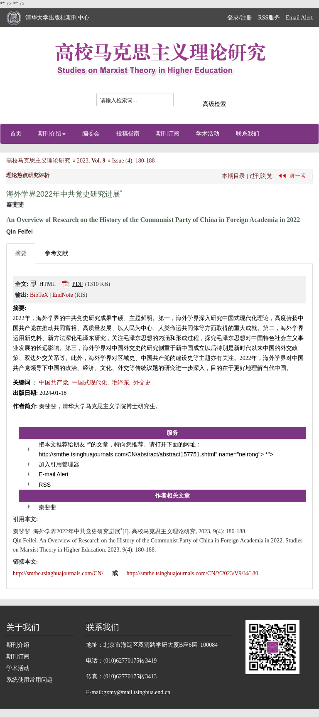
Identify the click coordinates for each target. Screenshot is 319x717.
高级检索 (214, 104)
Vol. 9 (98, 161)
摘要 (21, 253)
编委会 (91, 134)
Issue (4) (122, 161)
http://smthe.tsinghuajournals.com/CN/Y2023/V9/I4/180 (192, 573)
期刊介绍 (52, 134)
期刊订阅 (167, 134)
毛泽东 (120, 382)
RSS (45, 484)
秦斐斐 (47, 507)
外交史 (142, 382)
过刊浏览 (260, 175)
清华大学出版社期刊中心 (57, 18)
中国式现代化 (89, 382)
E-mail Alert (54, 474)
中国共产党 (53, 382)
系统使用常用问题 (29, 680)
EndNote (62, 295)
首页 (16, 134)
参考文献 (56, 253)
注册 (246, 18)
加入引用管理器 (59, 464)
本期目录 (233, 175)
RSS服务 (269, 18)
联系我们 (247, 134)
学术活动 (207, 134)
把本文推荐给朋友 (62, 444)
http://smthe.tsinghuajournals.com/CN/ (59, 573)
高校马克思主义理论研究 (38, 161)
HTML (47, 284)
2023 (82, 161)
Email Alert (299, 18)
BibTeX (39, 295)
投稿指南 (128, 134)
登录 (233, 18)
